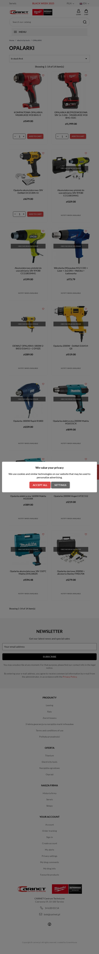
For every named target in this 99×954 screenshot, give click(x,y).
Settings (60, 484)
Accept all (40, 484)
